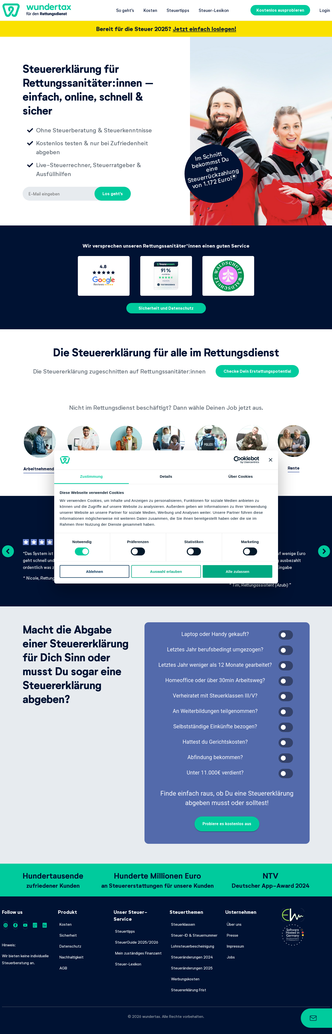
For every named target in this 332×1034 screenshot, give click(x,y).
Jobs (231, 955)
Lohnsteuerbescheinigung (192, 944)
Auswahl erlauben (166, 571)
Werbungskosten (185, 977)
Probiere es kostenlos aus (226, 822)
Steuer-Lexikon (214, 10)
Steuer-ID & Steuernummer (194, 933)
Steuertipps (178, 10)
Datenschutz (70, 944)
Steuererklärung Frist (188, 988)
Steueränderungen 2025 (192, 966)
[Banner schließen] (270, 460)
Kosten (150, 10)
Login (325, 10)
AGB (63, 966)
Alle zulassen (237, 571)
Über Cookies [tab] (241, 476)
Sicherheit (68, 933)
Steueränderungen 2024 (192, 955)
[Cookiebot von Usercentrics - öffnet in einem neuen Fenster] (237, 460)
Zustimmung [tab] (91, 476)
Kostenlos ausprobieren (280, 10)
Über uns (234, 922)
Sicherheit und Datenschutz (166, 308)
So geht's (125, 10)
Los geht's (112, 193)
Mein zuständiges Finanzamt (138, 951)
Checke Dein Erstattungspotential (257, 371)
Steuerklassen (183, 922)
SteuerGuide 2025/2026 (136, 940)
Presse (232, 933)
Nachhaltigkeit (71, 955)
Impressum (235, 944)
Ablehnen (94, 571)
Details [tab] (166, 476)
